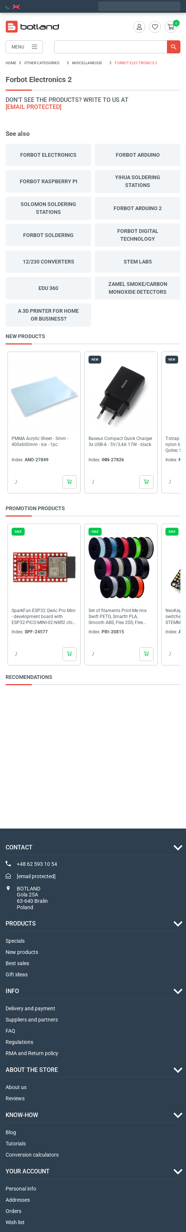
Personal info (21, 1189)
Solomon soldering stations (48, 208)
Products (21, 923)
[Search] (117, 46)
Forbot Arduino (138, 155)
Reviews (15, 1098)
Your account (28, 1171)
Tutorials (16, 1144)
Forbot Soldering (48, 235)
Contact (19, 847)
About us (16, 1087)
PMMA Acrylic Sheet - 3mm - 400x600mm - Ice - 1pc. (40, 441)
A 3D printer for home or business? (48, 315)
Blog (11, 1132)
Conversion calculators (32, 1155)
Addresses (18, 1200)
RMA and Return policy (32, 1053)
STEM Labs (138, 262)
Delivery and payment (30, 1008)
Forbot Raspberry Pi (48, 181)
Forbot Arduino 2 (138, 208)
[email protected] (33, 106)
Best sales (17, 963)
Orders (13, 1211)
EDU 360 (48, 288)
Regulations (19, 1042)
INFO (12, 991)
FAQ (10, 1031)
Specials (15, 941)
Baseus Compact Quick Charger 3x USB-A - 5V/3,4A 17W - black (120, 441)
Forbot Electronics (48, 155)
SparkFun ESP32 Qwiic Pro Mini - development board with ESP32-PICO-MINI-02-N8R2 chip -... (43, 617)
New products (22, 952)
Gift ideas (17, 974)
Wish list (15, 1222)
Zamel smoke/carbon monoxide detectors (137, 288)
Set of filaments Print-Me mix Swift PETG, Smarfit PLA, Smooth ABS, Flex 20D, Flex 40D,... (118, 617)
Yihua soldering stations (137, 181)
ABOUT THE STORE (32, 1069)
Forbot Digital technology (137, 235)
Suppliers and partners (32, 1020)
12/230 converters (48, 262)
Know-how (22, 1115)
